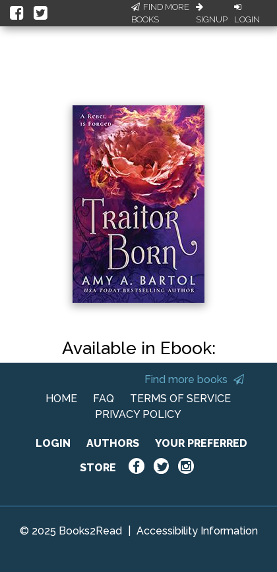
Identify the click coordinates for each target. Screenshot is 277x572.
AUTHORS (112, 443)
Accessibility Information (197, 531)
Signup (212, 14)
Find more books (194, 379)
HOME (61, 398)
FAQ (103, 398)
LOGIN (53, 443)
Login (247, 14)
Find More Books (160, 13)
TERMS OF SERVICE (180, 398)
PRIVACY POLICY (138, 414)
